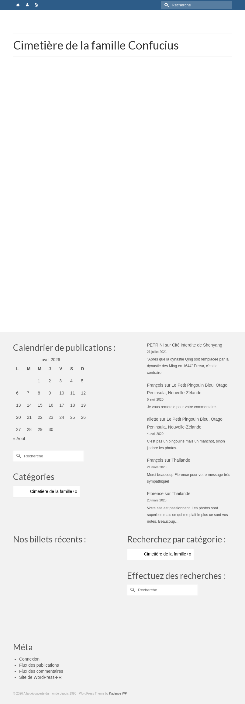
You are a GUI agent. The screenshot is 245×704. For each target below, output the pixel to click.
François (155, 385)
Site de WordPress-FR (40, 677)
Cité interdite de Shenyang (197, 345)
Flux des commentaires (41, 671)
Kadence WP (118, 693)
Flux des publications (39, 665)
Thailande (180, 460)
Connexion (29, 659)
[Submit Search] (165, 5)
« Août (19, 438)
